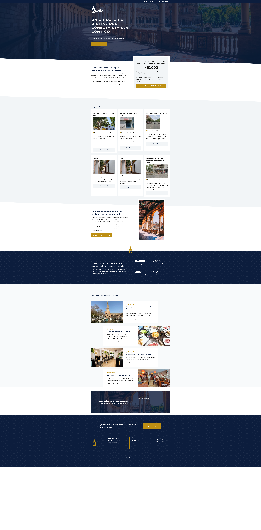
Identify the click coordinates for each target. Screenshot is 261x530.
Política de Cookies (161, 441)
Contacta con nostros (152, 426)
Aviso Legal (159, 438)
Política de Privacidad (162, 440)
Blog (147, 9)
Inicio (130, 9)
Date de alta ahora (101, 235)
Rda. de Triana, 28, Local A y (156, 113)
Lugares (139, 9)
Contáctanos (136, 438)
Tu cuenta (164, 9)
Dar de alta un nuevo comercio (157, 1)
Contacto (154, 9)
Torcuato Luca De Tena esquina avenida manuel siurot (155, 160)
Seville (95, 159)
